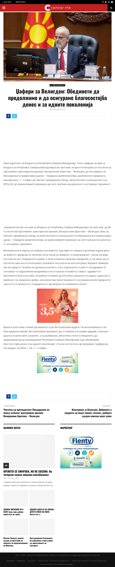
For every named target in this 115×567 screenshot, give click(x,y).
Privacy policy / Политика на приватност (54, 561)
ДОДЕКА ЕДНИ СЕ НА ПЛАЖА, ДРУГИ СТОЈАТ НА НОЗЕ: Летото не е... (42, 512)
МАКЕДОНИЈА (59, 85)
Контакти (31, 561)
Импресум (10, 561)
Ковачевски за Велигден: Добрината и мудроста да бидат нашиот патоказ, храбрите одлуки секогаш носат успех (88, 413)
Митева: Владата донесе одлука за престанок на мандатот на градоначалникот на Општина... (15, 542)
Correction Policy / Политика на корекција (56, 564)
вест (51, 85)
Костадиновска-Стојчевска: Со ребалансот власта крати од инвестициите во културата (41, 542)
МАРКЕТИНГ (21, 2)
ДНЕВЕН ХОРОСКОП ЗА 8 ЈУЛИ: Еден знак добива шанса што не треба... (13, 512)
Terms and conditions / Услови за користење (89, 561)
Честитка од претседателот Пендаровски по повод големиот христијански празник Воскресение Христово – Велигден (26, 413)
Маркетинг (21, 561)
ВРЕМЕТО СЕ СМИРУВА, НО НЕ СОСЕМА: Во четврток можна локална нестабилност (27, 473)
